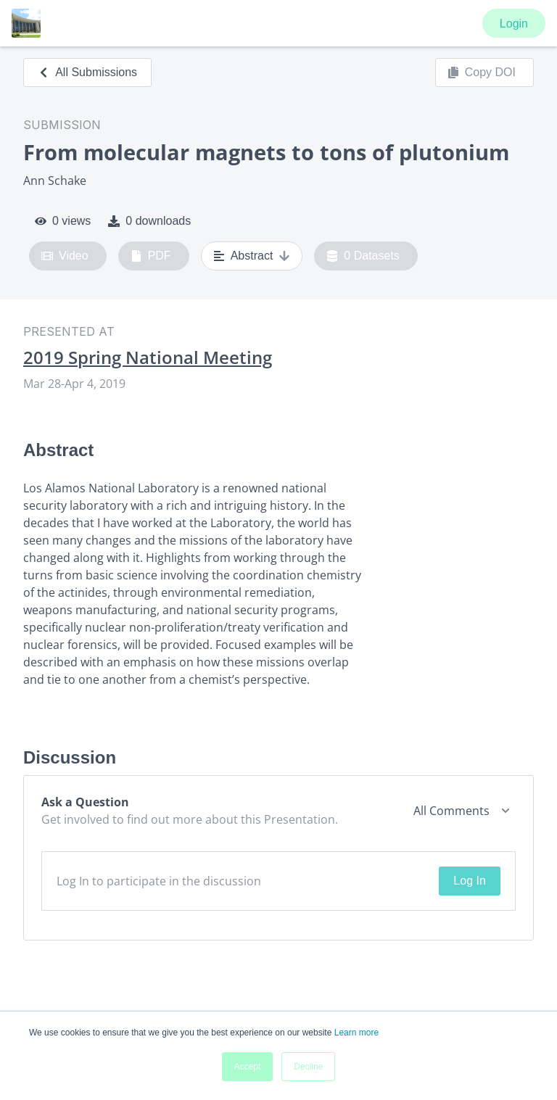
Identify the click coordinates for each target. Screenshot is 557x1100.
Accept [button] (247, 1067)
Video (64, 256)
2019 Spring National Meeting (147, 357)
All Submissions (87, 72)
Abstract (252, 256)
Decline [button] (308, 1067)
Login (514, 23)
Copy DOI (481, 72)
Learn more (356, 1032)
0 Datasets (363, 256)
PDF (151, 256)
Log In (469, 880)
